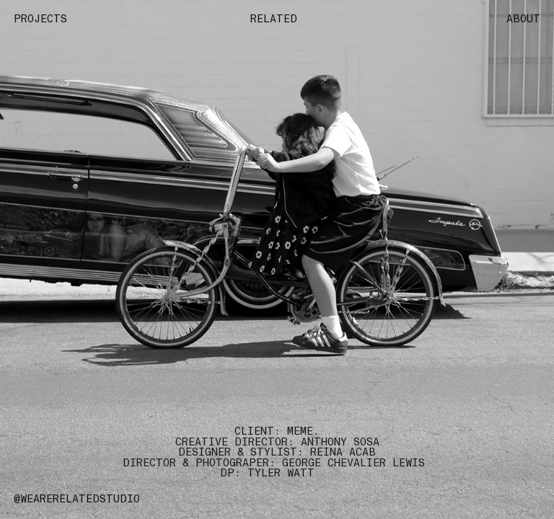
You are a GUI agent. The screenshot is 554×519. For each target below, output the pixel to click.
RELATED (277, 19)
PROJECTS (40, 19)
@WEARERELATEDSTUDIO (77, 499)
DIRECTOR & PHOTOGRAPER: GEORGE (222, 463)
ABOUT (523, 19)
